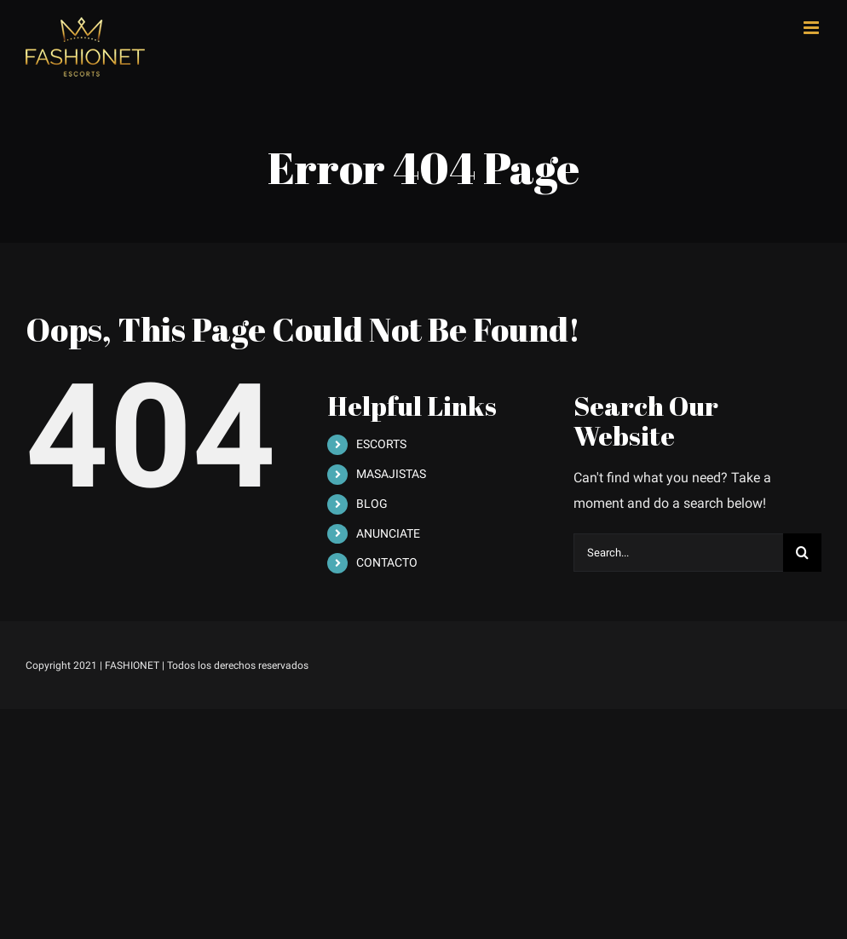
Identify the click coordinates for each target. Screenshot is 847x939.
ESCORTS (381, 444)
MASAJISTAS (391, 474)
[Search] (802, 552)
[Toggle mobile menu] (812, 28)
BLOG (372, 503)
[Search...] (678, 552)
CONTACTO (387, 562)
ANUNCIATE (388, 533)
